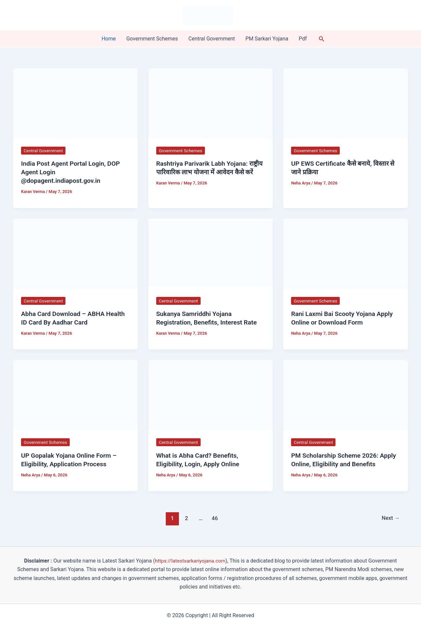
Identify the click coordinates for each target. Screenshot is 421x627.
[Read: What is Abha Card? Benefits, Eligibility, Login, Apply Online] (210, 395)
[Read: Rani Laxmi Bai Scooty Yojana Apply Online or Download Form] (345, 253)
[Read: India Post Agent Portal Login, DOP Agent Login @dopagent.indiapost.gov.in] (75, 103)
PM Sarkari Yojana (266, 39)
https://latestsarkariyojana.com (190, 561)
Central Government (211, 39)
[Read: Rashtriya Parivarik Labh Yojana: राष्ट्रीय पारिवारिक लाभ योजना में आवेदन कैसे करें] (210, 103)
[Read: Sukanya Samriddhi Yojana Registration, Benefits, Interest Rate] (210, 253)
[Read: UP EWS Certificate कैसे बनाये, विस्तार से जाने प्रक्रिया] (345, 103)
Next (390, 518)
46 (214, 518)
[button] (322, 39)
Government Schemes (152, 39)
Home (109, 39)
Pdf (303, 39)
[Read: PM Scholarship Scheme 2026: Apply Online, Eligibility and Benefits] (345, 395)
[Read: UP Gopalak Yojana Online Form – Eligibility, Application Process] (75, 395)
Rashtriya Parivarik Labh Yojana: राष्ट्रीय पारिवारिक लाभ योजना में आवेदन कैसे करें (208, 171)
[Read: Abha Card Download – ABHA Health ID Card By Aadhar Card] (75, 253)
